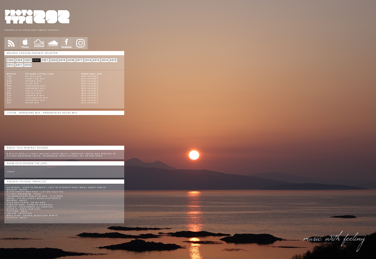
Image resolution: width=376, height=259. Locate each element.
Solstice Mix (34, 91)
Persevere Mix (35, 86)
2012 (10, 65)
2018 (70, 60)
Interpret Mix (35, 100)
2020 (53, 60)
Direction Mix (35, 79)
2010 (27, 65)
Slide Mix (32, 83)
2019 (62, 60)
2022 (36, 60)
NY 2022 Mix (33, 76)
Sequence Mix (34, 95)
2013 (113, 60)
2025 (10, 60)
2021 (45, 60)
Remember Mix (35, 88)
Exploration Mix (36, 98)
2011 (19, 65)
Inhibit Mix (33, 93)
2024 (19, 60)
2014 (104, 60)
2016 (87, 60)
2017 (79, 60)
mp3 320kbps (90, 76)
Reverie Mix (33, 81)
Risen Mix (32, 103)
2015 (96, 60)
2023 (27, 60)
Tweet (11, 172)
